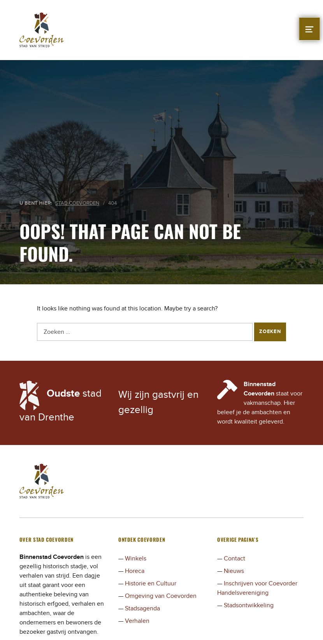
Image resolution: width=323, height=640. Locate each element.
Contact (234, 558)
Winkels (135, 558)
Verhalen (137, 621)
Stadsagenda (142, 608)
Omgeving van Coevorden (161, 596)
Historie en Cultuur (150, 583)
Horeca (134, 571)
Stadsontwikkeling (249, 605)
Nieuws (234, 571)
